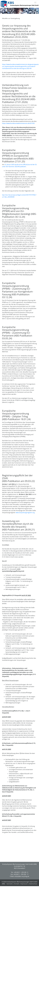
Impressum (24, 884)
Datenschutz (33, 884)
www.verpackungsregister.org (25, 512)
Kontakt (16, 884)
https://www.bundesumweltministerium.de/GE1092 (18, 123)
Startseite (9, 884)
